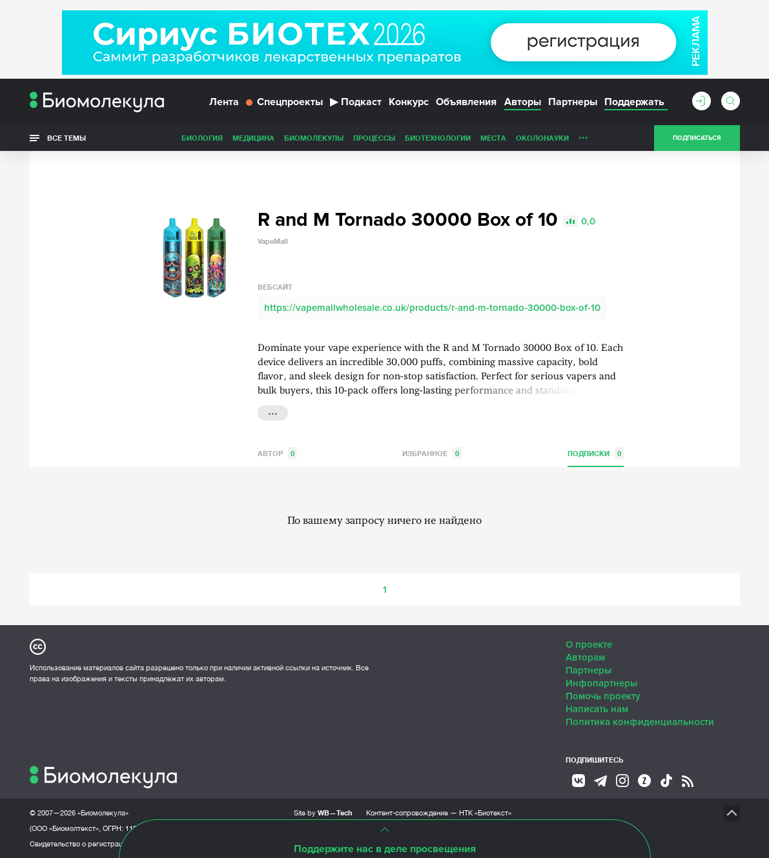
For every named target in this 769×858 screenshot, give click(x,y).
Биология (202, 138)
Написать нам (597, 709)
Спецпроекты (284, 101)
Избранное (432, 453)
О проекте (589, 644)
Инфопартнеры (601, 683)
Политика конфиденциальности (640, 722)
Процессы (374, 138)
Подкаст (356, 101)
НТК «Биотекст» (485, 813)
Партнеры (572, 101)
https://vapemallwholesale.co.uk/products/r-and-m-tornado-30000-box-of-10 (432, 308)
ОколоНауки (542, 138)
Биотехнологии (438, 138)
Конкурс (409, 101)
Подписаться (697, 138)
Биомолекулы (313, 138)
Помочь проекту (603, 696)
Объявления (466, 101)
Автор (277, 453)
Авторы (522, 101)
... (583, 135)
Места (493, 138)
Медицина (253, 138)
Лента (224, 101)
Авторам (585, 657)
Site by (323, 812)
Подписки (596, 453)
